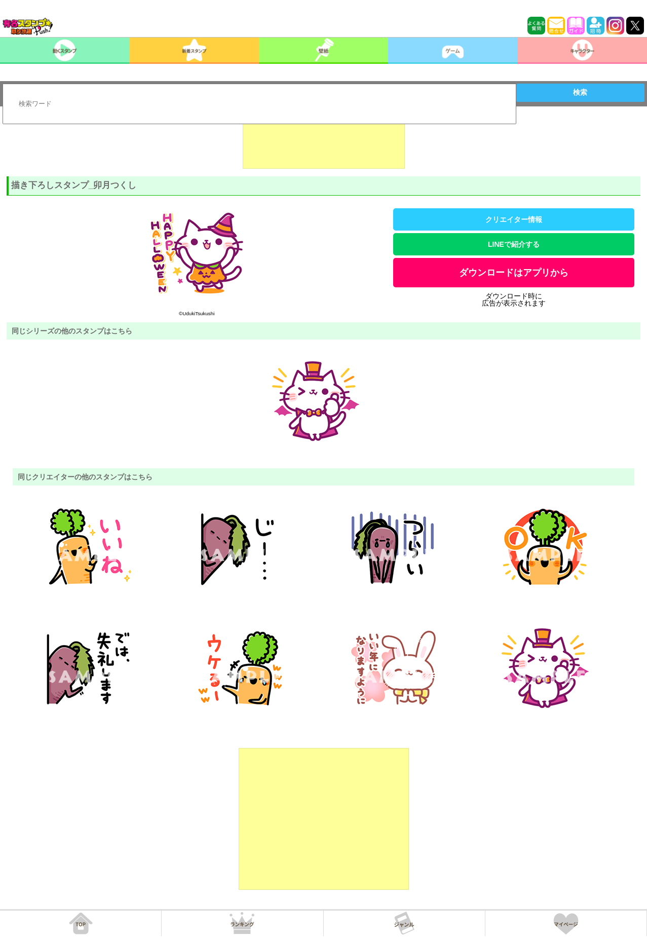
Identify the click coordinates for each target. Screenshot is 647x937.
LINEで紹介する (514, 244)
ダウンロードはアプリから (513, 273)
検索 (580, 92)
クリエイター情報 (513, 219)
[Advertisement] (324, 143)
